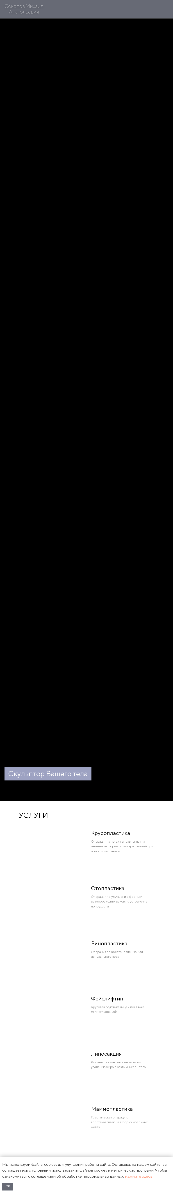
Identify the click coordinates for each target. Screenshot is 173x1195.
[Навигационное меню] (164, 9)
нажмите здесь (138, 1176)
